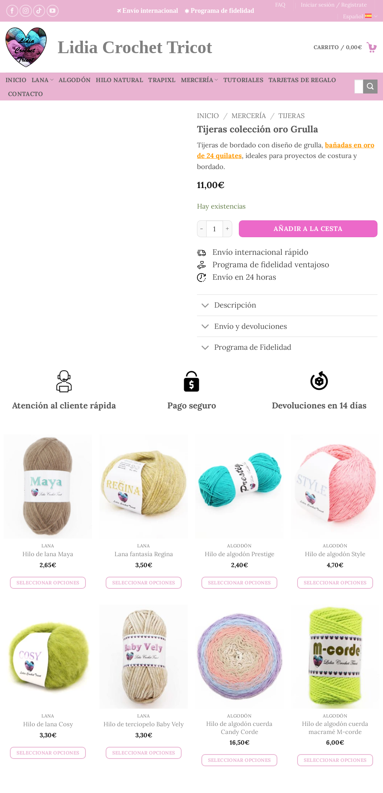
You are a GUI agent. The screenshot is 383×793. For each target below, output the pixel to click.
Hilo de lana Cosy (48, 724)
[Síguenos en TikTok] (39, 11)
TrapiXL (161, 80)
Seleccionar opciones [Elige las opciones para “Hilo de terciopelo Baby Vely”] (143, 753)
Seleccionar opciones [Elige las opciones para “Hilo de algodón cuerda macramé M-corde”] (335, 760)
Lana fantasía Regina (143, 554)
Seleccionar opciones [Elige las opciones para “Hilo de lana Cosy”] (48, 753)
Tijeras (291, 115)
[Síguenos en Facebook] (12, 11)
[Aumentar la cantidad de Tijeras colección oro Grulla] (227, 228)
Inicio (16, 80)
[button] (345, 47)
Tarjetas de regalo (302, 80)
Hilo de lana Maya (47, 554)
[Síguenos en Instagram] (25, 11)
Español (360, 16)
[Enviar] (370, 86)
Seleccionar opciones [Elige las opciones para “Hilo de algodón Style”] (335, 583)
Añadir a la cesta (308, 228)
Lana (43, 80)
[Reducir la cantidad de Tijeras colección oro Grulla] (201, 228)
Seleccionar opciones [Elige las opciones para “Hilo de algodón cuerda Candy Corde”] (239, 760)
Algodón (75, 80)
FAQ (280, 4)
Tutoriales (243, 80)
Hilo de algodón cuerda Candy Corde (239, 728)
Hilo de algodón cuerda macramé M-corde (335, 728)
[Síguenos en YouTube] (53, 11)
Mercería (199, 80)
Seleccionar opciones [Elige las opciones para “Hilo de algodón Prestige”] (239, 583)
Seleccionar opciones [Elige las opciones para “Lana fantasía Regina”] (143, 583)
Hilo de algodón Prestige (239, 554)
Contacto (25, 94)
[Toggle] (205, 306)
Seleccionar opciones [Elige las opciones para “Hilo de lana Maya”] (48, 583)
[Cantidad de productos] (214, 228)
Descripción (226, 306)
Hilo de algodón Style (335, 554)
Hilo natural (119, 80)
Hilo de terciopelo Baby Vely (143, 724)
